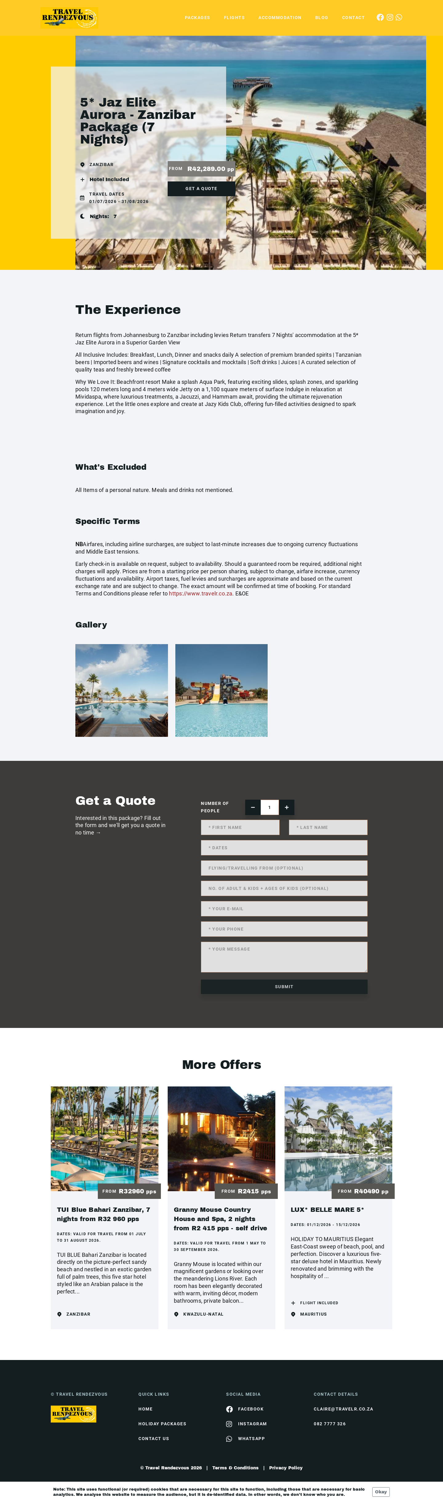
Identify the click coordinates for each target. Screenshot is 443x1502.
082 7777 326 (330, 1423)
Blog (322, 17)
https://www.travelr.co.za (200, 593)
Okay (381, 1492)
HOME (145, 1409)
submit (284, 986)
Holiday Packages (162, 1423)
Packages (197, 17)
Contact (353, 17)
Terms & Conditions (235, 1468)
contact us (153, 1438)
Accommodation (280, 17)
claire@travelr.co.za (343, 1409)
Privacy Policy (286, 1468)
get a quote (202, 188)
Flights (234, 17)
